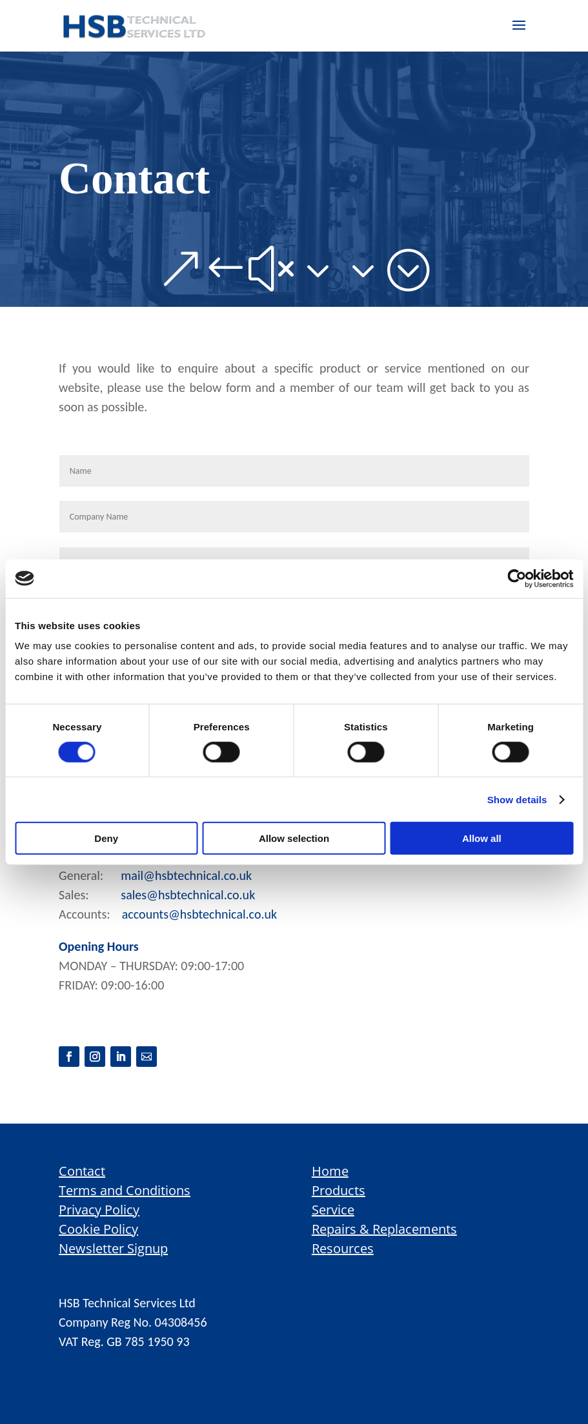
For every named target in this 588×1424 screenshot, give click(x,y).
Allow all (482, 838)
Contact (82, 1171)
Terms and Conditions (124, 1190)
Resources (343, 1248)
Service (333, 1209)
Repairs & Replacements (384, 1229)
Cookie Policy (98, 1229)
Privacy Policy (99, 1209)
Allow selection (294, 838)
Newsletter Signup (113, 1248)
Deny (106, 838)
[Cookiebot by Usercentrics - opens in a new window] (516, 578)
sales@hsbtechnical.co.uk (188, 894)
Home (330, 1171)
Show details (517, 799)
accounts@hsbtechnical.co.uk (199, 914)
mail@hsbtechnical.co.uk (186, 875)
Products (338, 1190)
